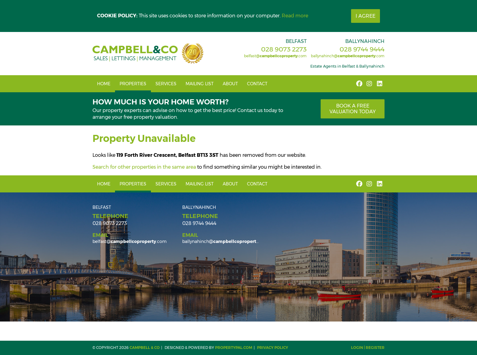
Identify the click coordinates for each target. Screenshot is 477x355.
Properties (133, 83)
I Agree (365, 16)
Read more (295, 16)
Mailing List (200, 83)
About (230, 83)
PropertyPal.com (233, 347)
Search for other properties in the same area (144, 167)
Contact (257, 83)
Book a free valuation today (352, 108)
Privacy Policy (272, 347)
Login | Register (368, 347)
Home (103, 83)
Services (165, 83)
